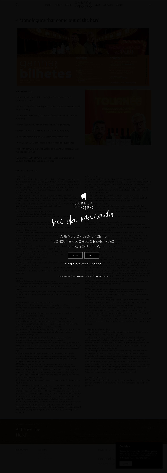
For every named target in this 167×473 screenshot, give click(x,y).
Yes (91, 255)
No (75, 255)
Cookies (98, 276)
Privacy (89, 276)
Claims (105, 276)
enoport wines (64, 276)
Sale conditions (78, 276)
